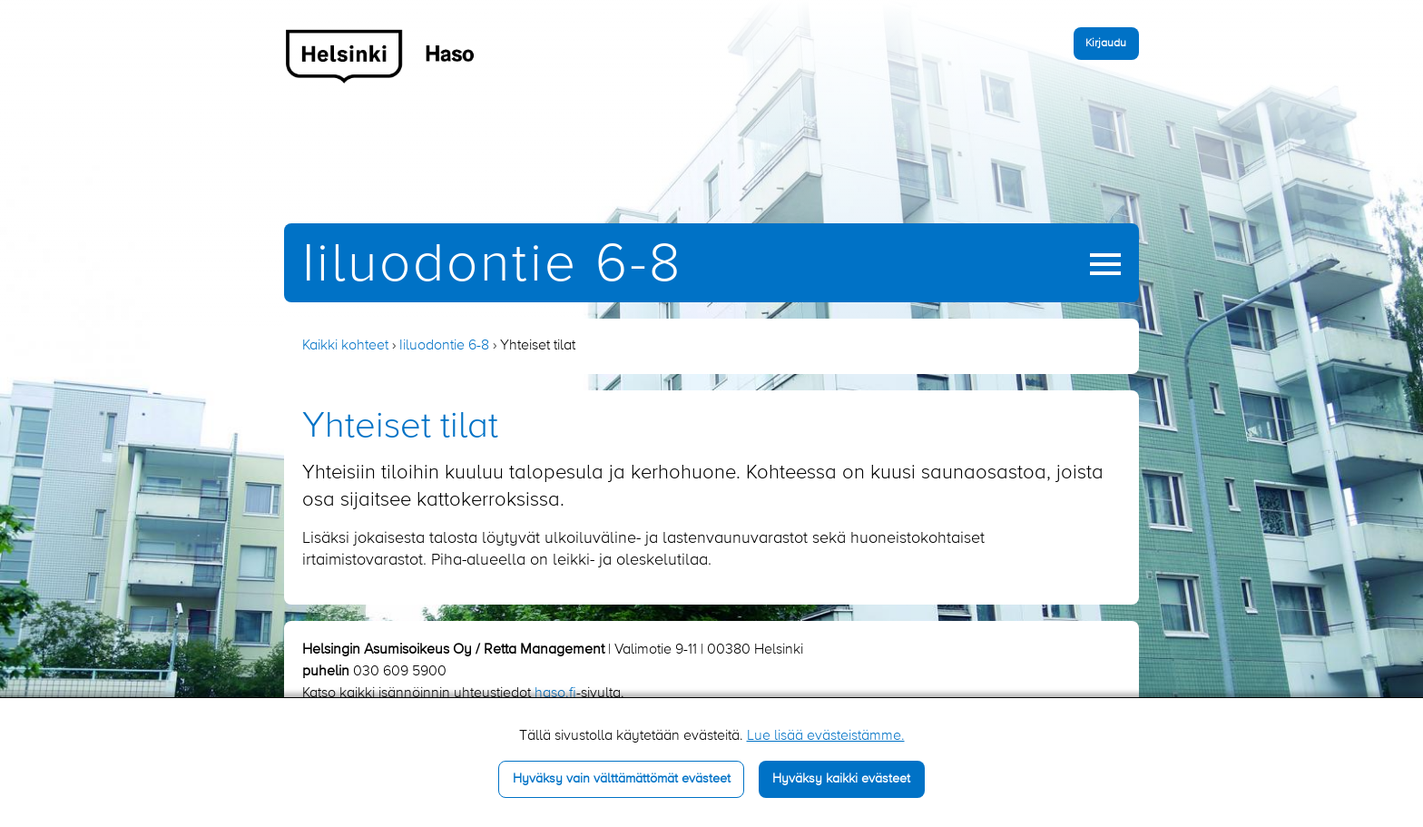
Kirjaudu (1105, 43)
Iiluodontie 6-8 (492, 265)
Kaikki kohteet (345, 346)
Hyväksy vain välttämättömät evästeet (622, 779)
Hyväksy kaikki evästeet (841, 779)
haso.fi (555, 693)
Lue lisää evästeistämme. (826, 736)
